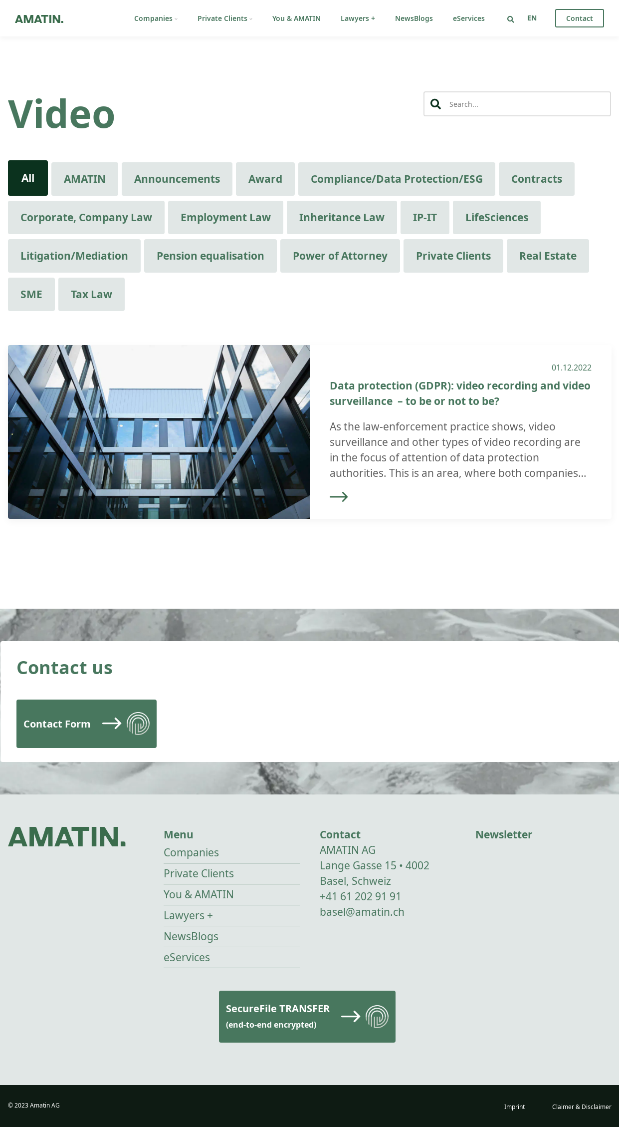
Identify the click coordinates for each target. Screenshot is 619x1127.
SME (31, 294)
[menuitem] (531, 17)
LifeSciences (496, 217)
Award (265, 179)
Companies (156, 18)
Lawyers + (358, 18)
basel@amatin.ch (362, 912)
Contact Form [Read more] (57, 724)
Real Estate (548, 256)
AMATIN (85, 179)
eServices (469, 18)
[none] (531, 17)
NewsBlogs (414, 18)
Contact (579, 18)
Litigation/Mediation (74, 256)
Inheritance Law (342, 217)
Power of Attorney (340, 256)
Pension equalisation (210, 256)
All (27, 178)
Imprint (514, 1107)
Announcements (177, 179)
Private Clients (225, 18)
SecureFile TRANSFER (278, 1016)
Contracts (536, 179)
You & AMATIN (296, 18)
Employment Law (226, 217)
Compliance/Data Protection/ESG (397, 179)
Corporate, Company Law (86, 217)
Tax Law (91, 294)
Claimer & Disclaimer (582, 1107)
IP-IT (425, 217)
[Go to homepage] (39, 18)
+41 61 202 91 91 (361, 896)
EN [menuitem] (532, 17)
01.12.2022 (572, 367)
